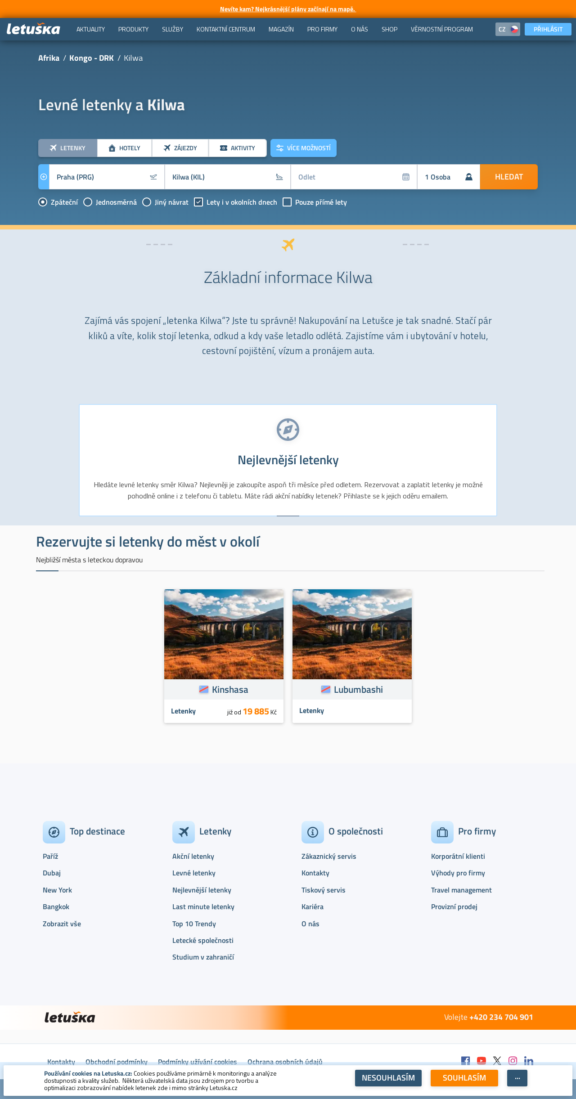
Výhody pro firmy (458, 872)
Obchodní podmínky (117, 1062)
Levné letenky (194, 872)
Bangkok (56, 906)
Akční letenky (193, 856)
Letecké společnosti (203, 940)
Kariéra (313, 906)
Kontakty (315, 872)
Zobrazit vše (62, 923)
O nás (311, 923)
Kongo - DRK (91, 58)
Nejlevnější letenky (201, 889)
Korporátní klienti (458, 856)
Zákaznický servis (329, 856)
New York (57, 889)
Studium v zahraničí (203, 956)
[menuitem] (90, 29)
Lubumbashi (358, 689)
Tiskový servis (324, 889)
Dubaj (52, 872)
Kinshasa (230, 689)
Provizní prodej (454, 906)
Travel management (461, 889)
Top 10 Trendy (194, 923)
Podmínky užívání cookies (197, 1062)
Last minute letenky (203, 906)
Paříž (50, 856)
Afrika (48, 58)
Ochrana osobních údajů (285, 1062)
